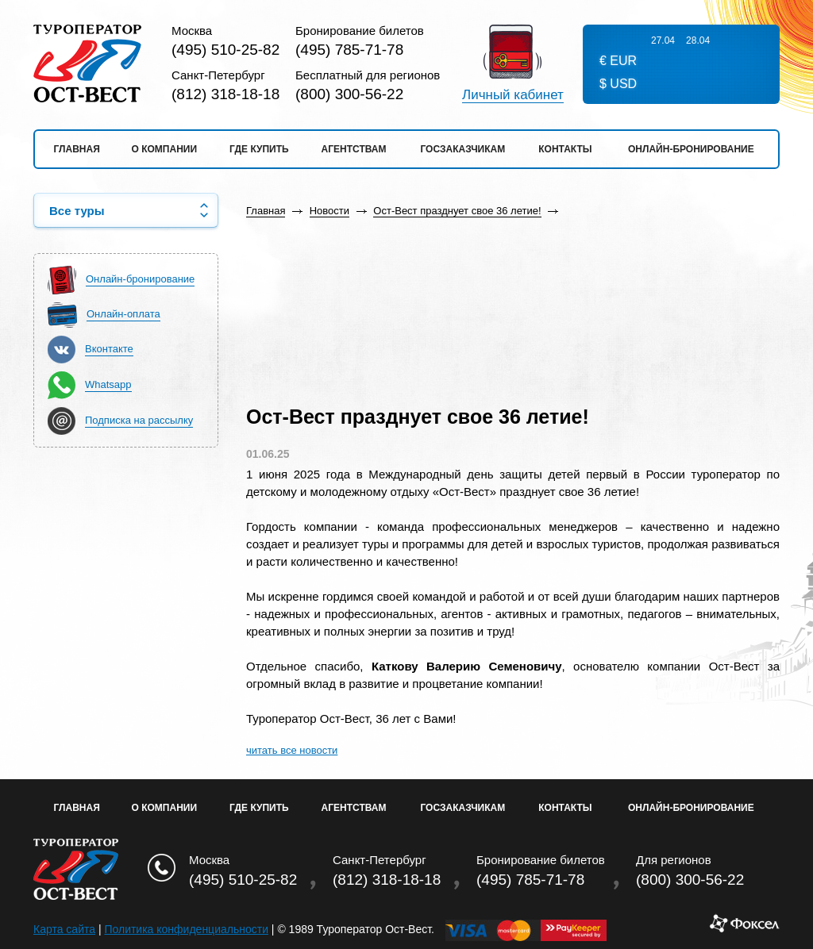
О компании (165, 149)
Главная (77, 149)
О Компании (165, 807)
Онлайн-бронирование (691, 149)
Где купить (259, 149)
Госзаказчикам (462, 149)
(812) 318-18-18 (225, 94)
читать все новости (291, 750)
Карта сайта (64, 929)
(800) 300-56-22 (349, 94)
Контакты (564, 149)
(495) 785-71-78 (349, 49)
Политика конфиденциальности (186, 929)
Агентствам (354, 149)
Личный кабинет (513, 95)
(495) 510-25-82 (225, 49)
